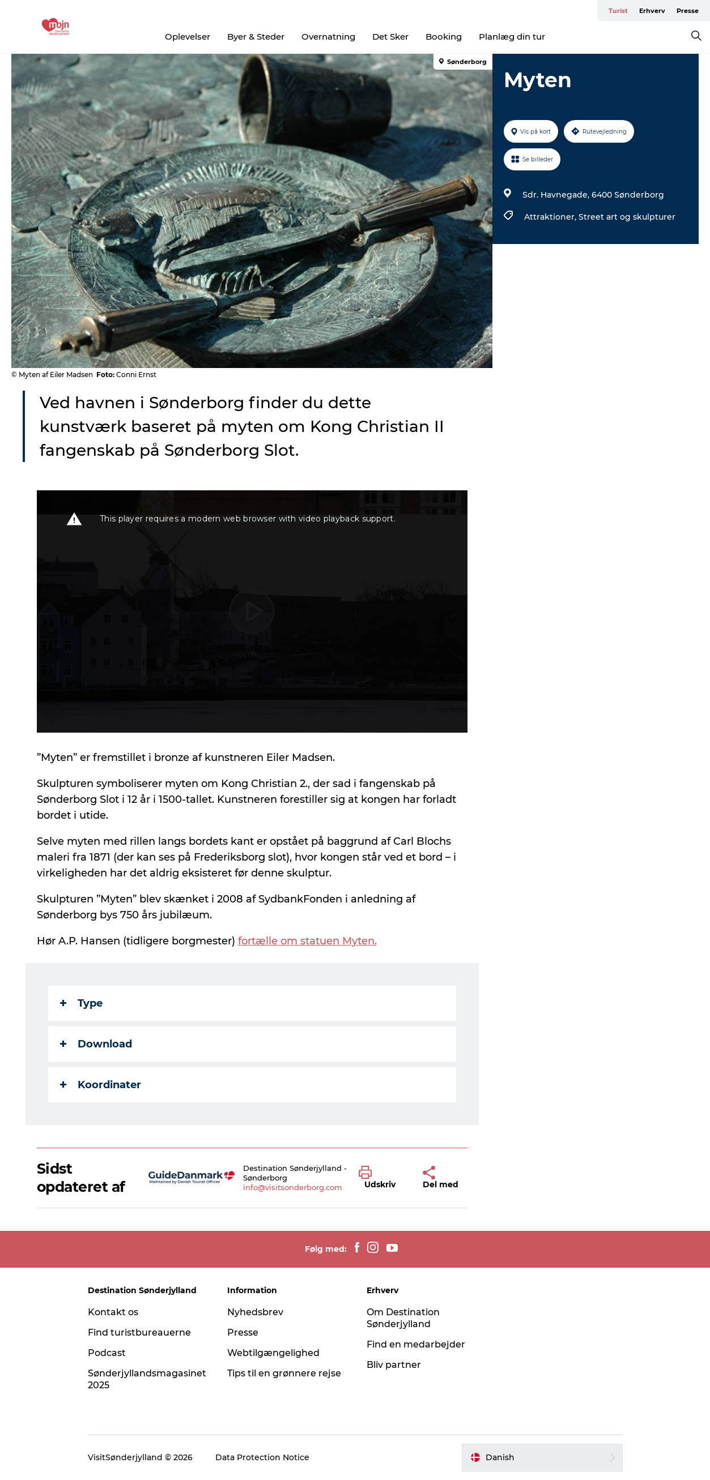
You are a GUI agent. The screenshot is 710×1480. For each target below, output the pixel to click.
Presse (688, 11)
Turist (618, 11)
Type (81, 1003)
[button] (382, 1178)
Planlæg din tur (512, 36)
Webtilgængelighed (273, 1353)
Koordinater (100, 1085)
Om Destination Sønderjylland (403, 1318)
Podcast (107, 1353)
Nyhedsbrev (255, 1312)
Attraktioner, (551, 217)
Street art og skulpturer (627, 217)
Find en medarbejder (416, 1344)
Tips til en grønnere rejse (284, 1373)
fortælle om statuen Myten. (307, 941)
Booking (444, 36)
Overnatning (328, 36)
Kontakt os (113, 1312)
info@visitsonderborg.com (292, 1187)
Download (96, 1044)
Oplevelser (187, 36)
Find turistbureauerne (139, 1332)
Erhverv (652, 11)
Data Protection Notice (262, 1457)
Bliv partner (394, 1364)
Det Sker (390, 36)
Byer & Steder (255, 36)
